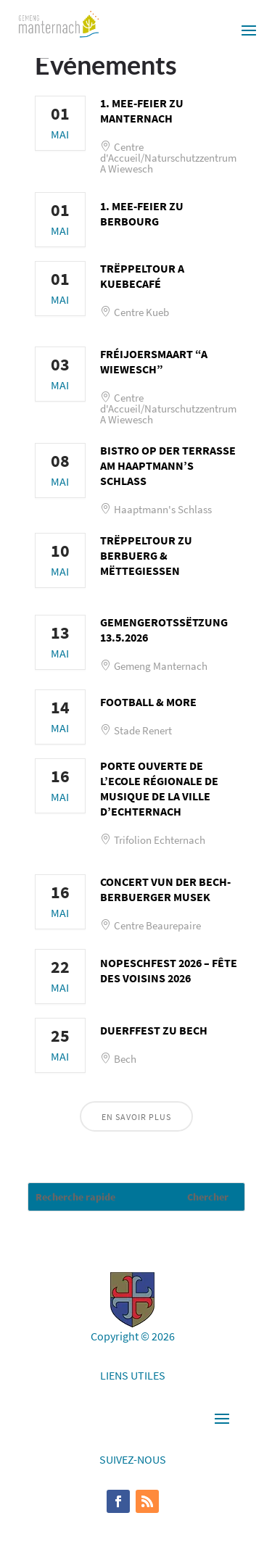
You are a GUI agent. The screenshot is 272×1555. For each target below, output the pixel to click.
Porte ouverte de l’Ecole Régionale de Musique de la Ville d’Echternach (159, 788)
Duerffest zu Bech (153, 1030)
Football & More (148, 701)
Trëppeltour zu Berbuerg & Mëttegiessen (146, 555)
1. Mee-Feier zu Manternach (142, 110)
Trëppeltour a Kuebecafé (142, 276)
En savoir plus (136, 1116)
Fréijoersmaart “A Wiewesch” (153, 361)
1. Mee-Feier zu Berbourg (142, 213)
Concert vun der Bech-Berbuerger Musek (165, 889)
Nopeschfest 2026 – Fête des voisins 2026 (168, 970)
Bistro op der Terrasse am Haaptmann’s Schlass (168, 465)
